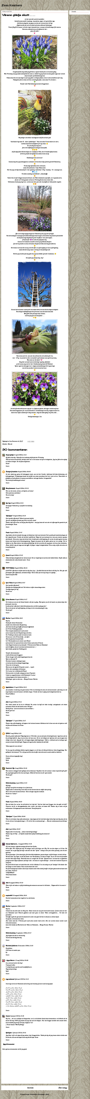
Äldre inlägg (62, 1088)
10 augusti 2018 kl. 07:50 (16, 883)
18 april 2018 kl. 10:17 (19, 583)
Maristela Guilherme (11, 946)
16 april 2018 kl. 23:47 (16, 532)
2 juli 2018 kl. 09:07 (14, 829)
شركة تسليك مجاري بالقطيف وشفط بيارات (18, 1006)
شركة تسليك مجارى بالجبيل (14, 992)
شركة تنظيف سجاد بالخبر (13, 1000)
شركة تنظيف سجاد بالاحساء (14, 1002)
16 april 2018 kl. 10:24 (17, 503)
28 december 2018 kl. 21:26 (25, 946)
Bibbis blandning (11, 783)
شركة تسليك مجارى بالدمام (14, 988)
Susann (8, 1016)
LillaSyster (9, 1033)
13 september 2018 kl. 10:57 (23, 933)
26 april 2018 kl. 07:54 (15, 702)
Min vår (10, 444)
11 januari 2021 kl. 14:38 (17, 1016)
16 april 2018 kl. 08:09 (24, 471)
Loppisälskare (9, 687)
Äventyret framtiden (11, 471)
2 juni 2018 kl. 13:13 (21, 783)
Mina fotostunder (10, 488)
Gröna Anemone (10, 599)
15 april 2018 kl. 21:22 (20, 455)
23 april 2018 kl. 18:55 (20, 687)
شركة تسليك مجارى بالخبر (13, 994)
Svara (7, 466)
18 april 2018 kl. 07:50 (16, 555)
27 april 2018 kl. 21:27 (19, 721)
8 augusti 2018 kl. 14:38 (25, 844)
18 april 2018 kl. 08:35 (21, 568)
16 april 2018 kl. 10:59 (19, 516)
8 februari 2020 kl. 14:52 (22, 979)
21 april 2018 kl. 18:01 (16, 618)
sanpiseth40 (9, 895)
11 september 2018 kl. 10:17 (17, 906)
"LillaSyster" (9, 516)
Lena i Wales (9, 583)
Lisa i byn (8, 503)
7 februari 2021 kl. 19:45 (19, 1033)
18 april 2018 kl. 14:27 (21, 599)
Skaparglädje (10, 455)
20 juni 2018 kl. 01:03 (16, 802)
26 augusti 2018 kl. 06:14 (20, 895)
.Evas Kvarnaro (11, 5)
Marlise (8, 618)
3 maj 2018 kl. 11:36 (15, 733)
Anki (7, 702)
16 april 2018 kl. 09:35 (22, 488)
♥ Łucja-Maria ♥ (10, 960)
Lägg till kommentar (8, 1044)
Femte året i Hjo (10, 768)
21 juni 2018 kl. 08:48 (19, 816)
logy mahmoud (10, 979)
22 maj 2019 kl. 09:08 (21, 960)
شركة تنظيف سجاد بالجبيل (13, 998)
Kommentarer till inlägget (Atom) (39, 1094)
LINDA (8, 733)
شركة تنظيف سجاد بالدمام (13, 1004)
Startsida (30, 1088)
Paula (7, 532)
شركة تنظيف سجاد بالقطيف (14, 996)
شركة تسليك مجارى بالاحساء (14, 990)
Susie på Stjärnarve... (12, 844)
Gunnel (8, 555)
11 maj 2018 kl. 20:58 (21, 768)
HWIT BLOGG (10, 568)
